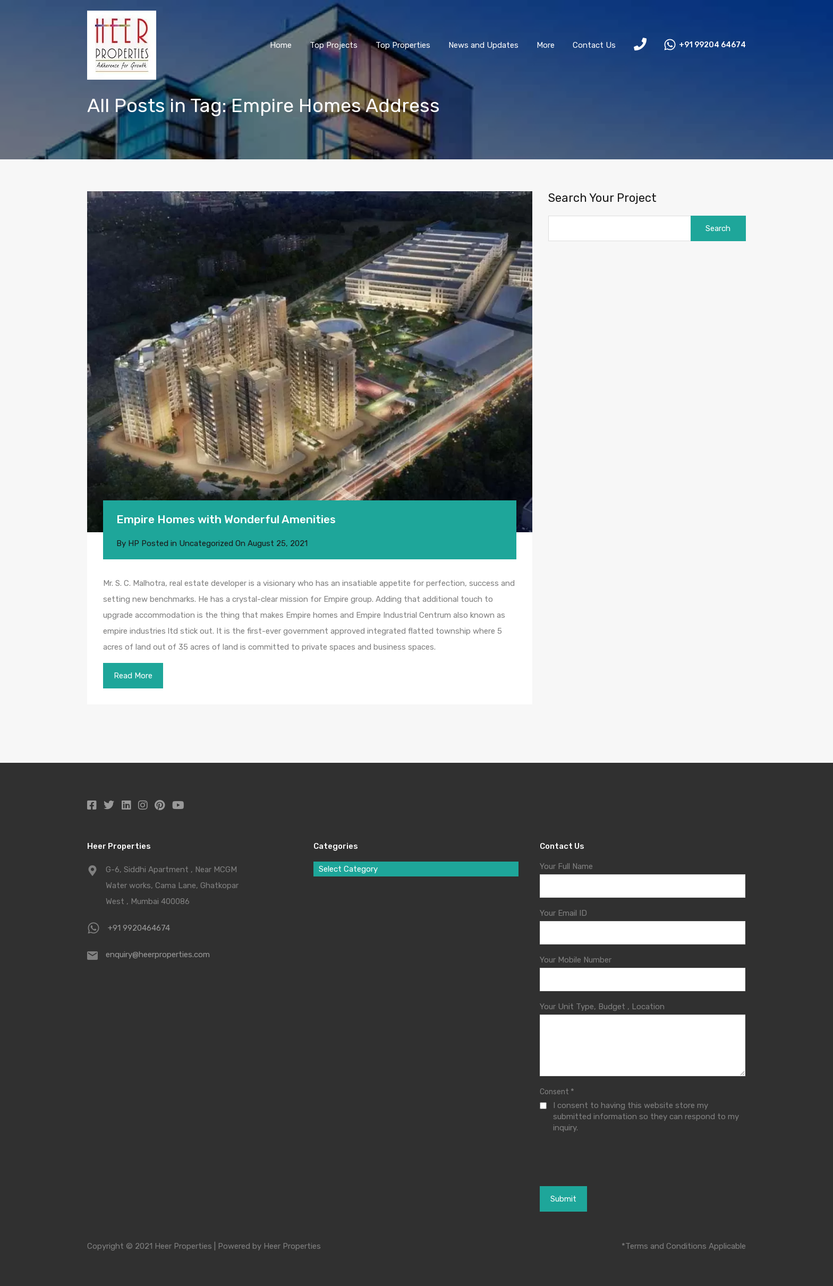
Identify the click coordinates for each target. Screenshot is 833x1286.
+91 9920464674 (139, 928)
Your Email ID (563, 913)
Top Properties (403, 45)
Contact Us (594, 45)
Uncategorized (206, 543)
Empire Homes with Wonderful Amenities (226, 519)
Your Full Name (566, 866)
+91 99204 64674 (712, 45)
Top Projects (334, 45)
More (546, 45)
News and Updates (483, 45)
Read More (133, 675)
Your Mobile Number (575, 960)
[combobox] (415, 869)
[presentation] (598, 1159)
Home (281, 45)
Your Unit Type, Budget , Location (602, 1006)
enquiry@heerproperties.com (158, 954)
